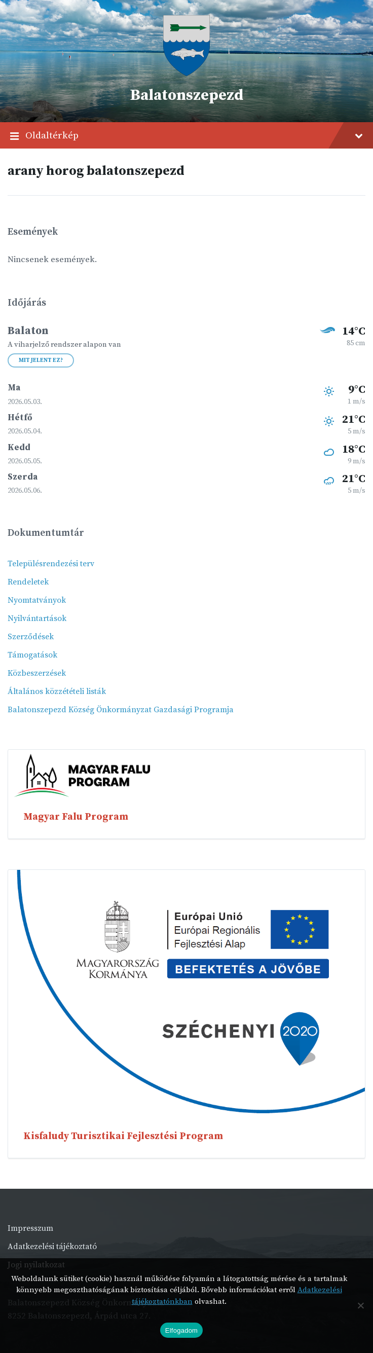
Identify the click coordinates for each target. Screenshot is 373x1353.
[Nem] (360, 1305)
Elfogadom (181, 1330)
